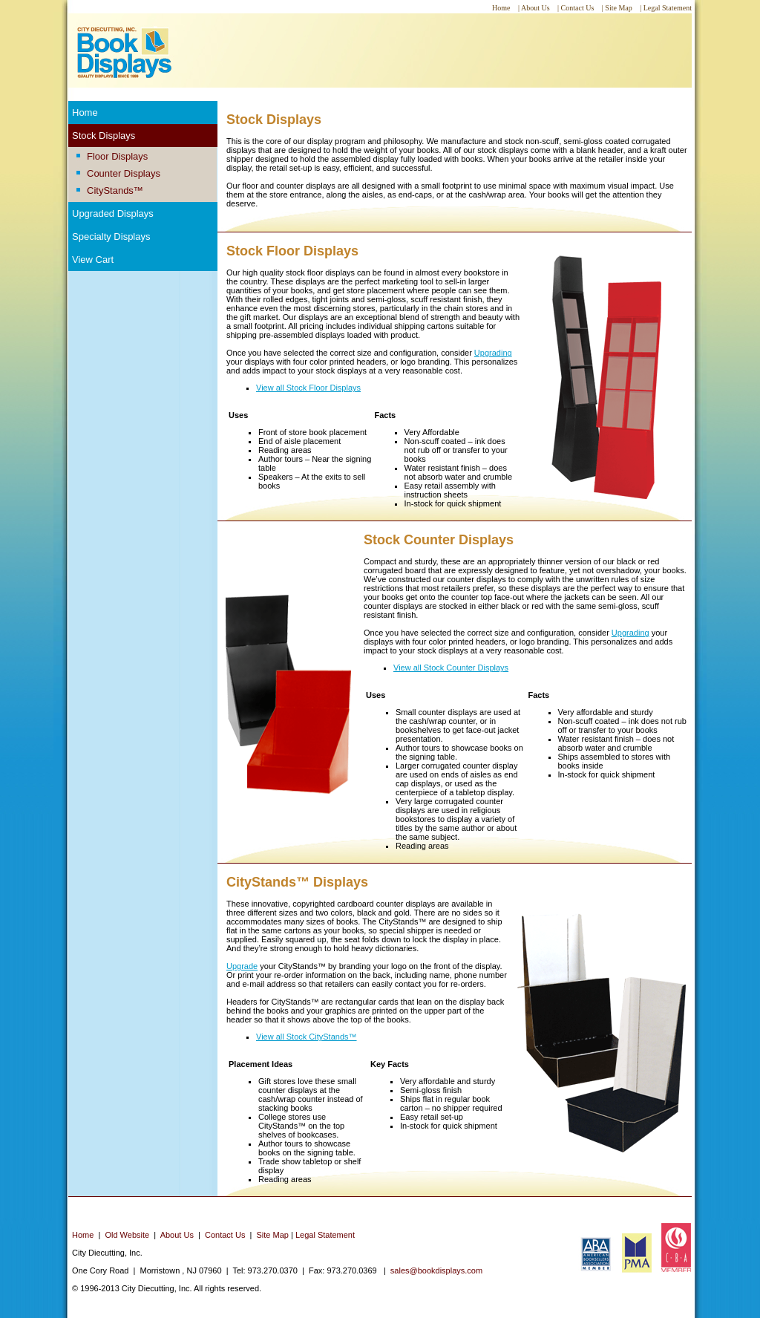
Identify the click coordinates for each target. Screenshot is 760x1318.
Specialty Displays (111, 236)
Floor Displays (117, 156)
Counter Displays (123, 173)
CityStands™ (115, 190)
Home (85, 112)
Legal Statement (325, 1234)
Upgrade (242, 966)
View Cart (93, 259)
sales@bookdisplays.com (436, 1270)
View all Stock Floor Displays (308, 387)
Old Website (127, 1234)
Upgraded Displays (113, 213)
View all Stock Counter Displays (450, 667)
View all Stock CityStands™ (306, 1036)
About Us (177, 1234)
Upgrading (493, 352)
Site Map (273, 1234)
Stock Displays (103, 135)
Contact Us (225, 1234)
